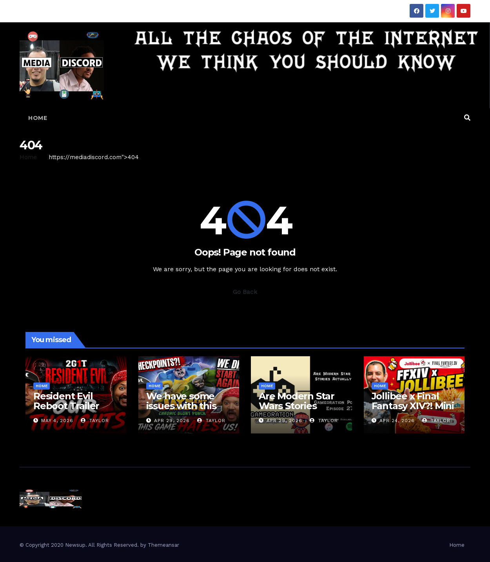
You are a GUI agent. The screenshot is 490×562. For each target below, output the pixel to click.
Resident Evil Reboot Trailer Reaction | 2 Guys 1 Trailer (75, 410)
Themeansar (163, 545)
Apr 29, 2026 (172, 420)
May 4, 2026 (57, 420)
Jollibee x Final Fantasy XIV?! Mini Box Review (413, 405)
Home (37, 117)
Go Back (245, 292)
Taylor (95, 420)
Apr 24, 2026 (397, 420)
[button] (467, 117)
